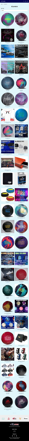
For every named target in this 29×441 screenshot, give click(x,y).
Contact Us (14, 431)
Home (1, 4)
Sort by (2, 8)
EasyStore (19, 426)
